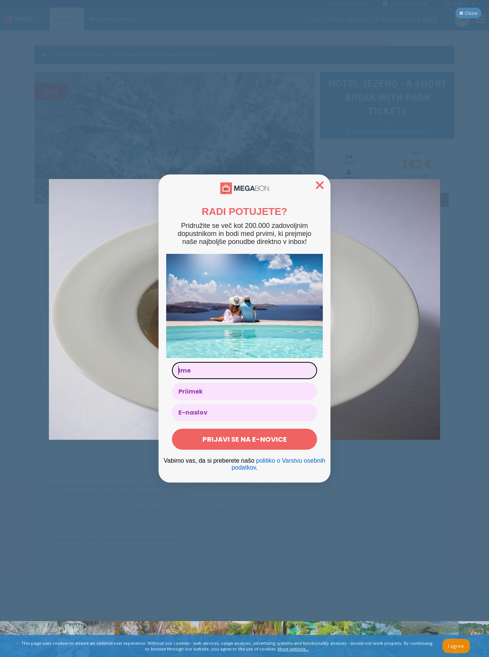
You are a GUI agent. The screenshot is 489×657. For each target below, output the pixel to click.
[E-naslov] (244, 412)
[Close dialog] (319, 185)
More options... (293, 649)
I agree (456, 645)
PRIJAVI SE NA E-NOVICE (244, 439)
